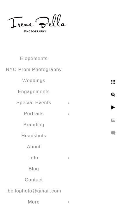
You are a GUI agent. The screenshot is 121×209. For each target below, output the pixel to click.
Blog (34, 168)
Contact (34, 179)
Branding (33, 124)
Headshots (33, 135)
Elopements (34, 58)
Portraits (34, 113)
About (34, 146)
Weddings (33, 80)
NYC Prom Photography (34, 69)
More (34, 201)
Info (33, 157)
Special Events (33, 102)
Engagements (34, 91)
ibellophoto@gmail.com (33, 190)
